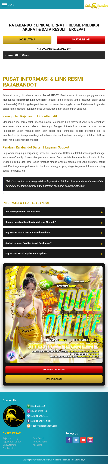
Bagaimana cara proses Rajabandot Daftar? (27, 232)
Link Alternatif (9, 445)
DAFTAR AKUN (54, 378)
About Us (37, 445)
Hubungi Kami (40, 441)
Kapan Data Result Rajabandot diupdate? (26, 253)
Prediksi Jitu (9, 448)
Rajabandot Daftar (12, 441)
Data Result (38, 438)
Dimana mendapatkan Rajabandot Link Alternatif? (30, 222)
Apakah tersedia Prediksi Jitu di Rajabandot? (28, 243)
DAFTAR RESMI (81, 39)
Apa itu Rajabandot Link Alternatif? (23, 211)
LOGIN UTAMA (27, 39)
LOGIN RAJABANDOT (54, 369)
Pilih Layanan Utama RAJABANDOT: (54, 49)
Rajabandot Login (11, 438)
